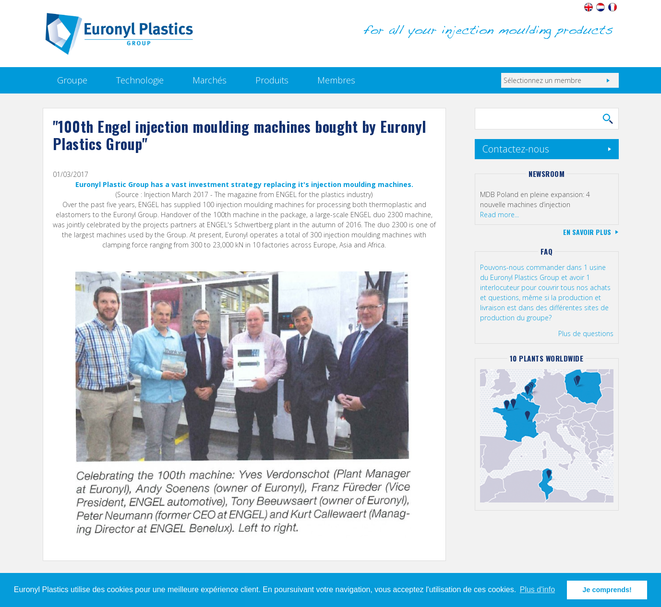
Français (613, 7)
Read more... (499, 214)
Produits (271, 80)
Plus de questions (585, 333)
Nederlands (601, 7)
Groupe (72, 80)
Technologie (140, 80)
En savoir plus (587, 232)
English (589, 7)
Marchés (209, 80)
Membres (336, 80)
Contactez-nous (515, 148)
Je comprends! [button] (607, 590)
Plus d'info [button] (537, 589)
